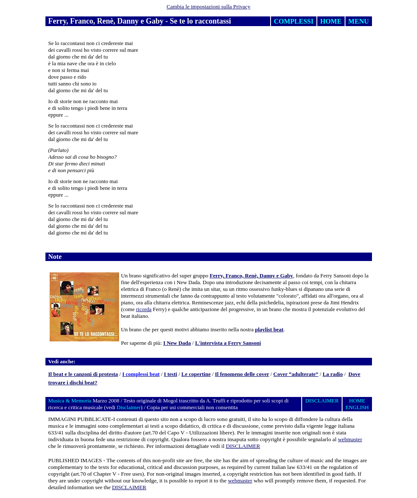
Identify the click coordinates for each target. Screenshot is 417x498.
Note (55, 256)
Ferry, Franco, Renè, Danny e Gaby (251, 275)
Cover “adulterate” (296, 374)
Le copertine (196, 374)
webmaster (350, 439)
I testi (170, 374)
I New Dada (177, 343)
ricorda (143, 309)
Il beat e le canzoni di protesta (83, 374)
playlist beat (269, 329)
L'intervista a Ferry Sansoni (228, 343)
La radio (333, 374)
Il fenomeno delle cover (242, 374)
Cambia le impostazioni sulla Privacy (208, 6)
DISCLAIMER (243, 446)
